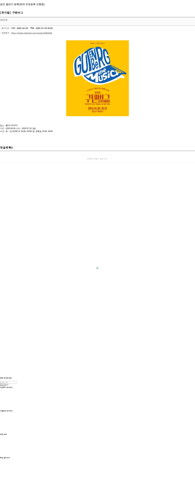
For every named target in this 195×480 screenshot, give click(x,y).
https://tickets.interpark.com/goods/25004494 (31, 33)
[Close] (0, 380)
